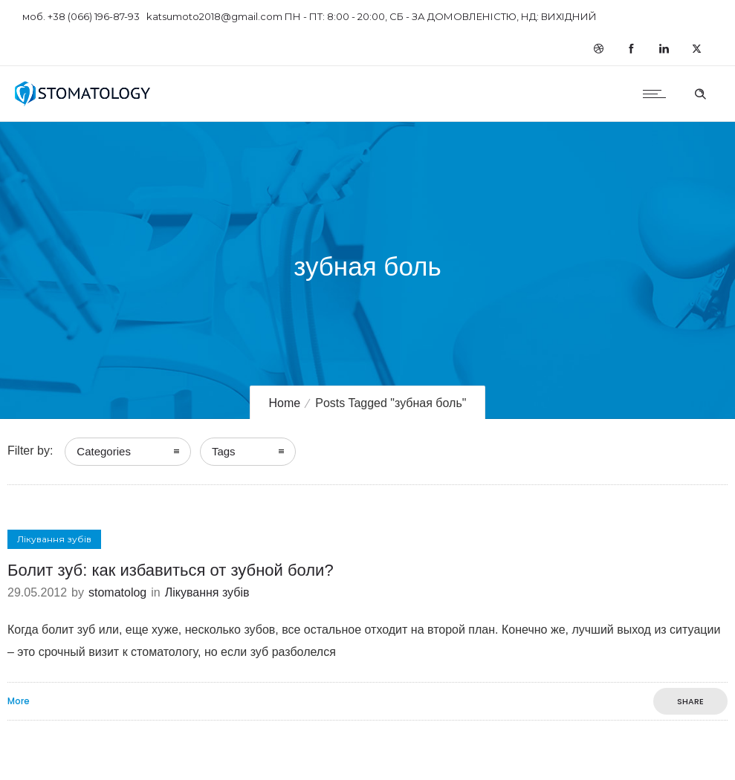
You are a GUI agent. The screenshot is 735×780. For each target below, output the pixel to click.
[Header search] (700, 92)
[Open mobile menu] (658, 93)
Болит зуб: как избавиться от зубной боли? (170, 570)
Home (285, 403)
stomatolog (117, 592)
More (18, 701)
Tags (224, 451)
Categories (104, 451)
